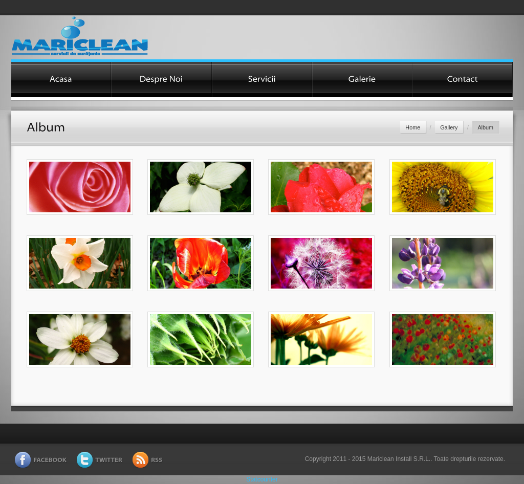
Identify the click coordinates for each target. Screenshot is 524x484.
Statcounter (261, 479)
